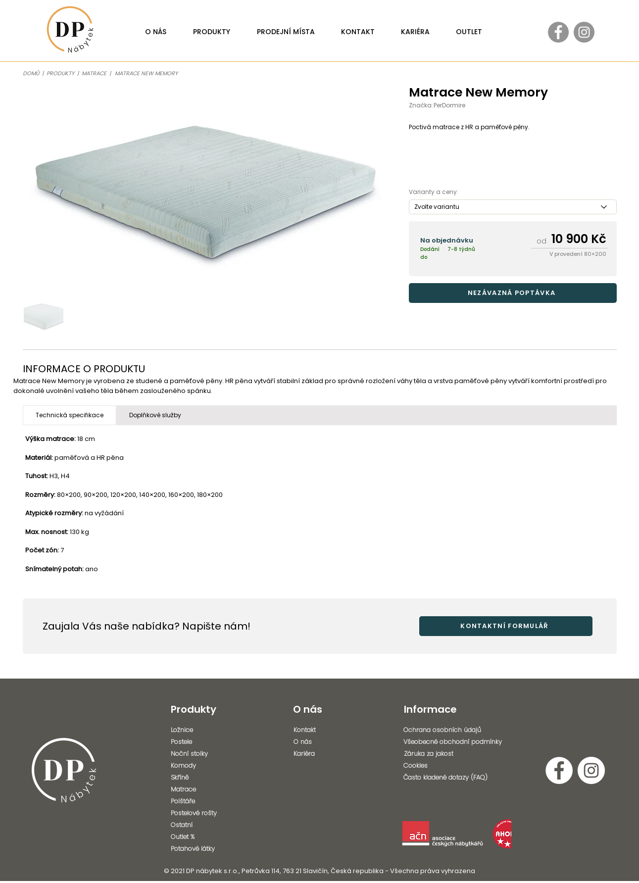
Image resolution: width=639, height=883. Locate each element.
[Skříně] (198, 778)
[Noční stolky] (198, 754)
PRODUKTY (60, 73)
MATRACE (95, 73)
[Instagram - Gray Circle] (584, 32)
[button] (513, 293)
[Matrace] (198, 789)
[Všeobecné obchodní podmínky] (458, 742)
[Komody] (198, 766)
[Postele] (198, 742)
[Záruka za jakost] (459, 754)
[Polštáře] (198, 801)
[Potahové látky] (200, 849)
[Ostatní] (198, 825)
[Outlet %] (198, 837)
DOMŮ (31, 73)
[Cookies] (455, 766)
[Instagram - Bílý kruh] (591, 770)
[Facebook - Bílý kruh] (559, 770)
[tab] (69, 415)
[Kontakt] (321, 730)
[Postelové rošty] (198, 813)
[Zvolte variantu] (513, 206)
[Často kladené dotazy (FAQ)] (455, 778)
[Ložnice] (198, 730)
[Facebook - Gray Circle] (558, 32)
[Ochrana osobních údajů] (455, 730)
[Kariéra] (321, 754)
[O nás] (321, 742)
